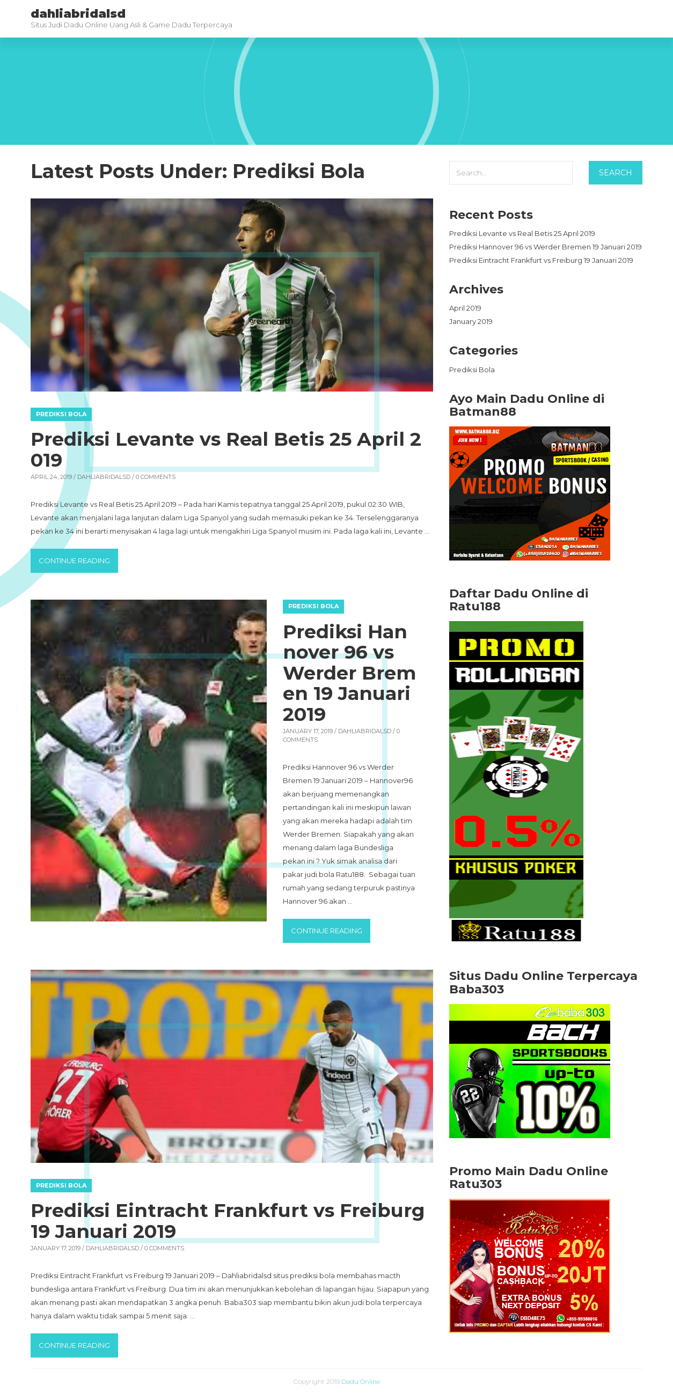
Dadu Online (360, 1381)
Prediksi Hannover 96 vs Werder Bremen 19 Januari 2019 (349, 673)
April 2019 (465, 308)
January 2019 (471, 321)
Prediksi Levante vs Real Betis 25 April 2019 (226, 449)
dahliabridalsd (103, 477)
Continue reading (78, 559)
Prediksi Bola (61, 414)
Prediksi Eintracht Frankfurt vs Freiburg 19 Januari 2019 (228, 1221)
